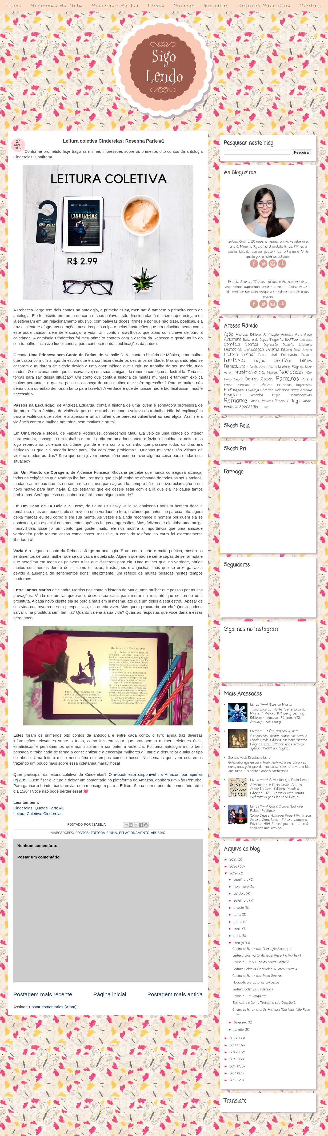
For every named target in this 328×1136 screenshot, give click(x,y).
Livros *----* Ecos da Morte (270, 704)
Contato (311, 6)
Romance (235, 401)
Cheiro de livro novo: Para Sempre (258, 975)
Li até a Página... (291, 366)
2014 (233, 1066)
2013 (233, 1073)
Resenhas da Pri (115, 6)
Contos (82, 833)
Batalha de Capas (255, 340)
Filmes (156, 6)
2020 (233, 866)
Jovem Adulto (268, 367)
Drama (272, 350)
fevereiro (241, 1022)
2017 (233, 1045)
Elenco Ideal (267, 355)
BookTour (292, 339)
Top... (266, 407)
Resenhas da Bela (57, 6)
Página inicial (109, 994)
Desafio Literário (297, 344)
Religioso (232, 395)
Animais (287, 334)
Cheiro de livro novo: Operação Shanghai (262, 949)
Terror (258, 407)
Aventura (232, 339)
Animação (271, 334)
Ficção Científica (272, 361)
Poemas (184, 6)
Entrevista (289, 355)
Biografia (276, 339)
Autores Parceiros (264, 6)
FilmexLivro (234, 366)
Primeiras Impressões (294, 385)
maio (238, 929)
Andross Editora (248, 334)
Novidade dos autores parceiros (256, 982)
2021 (233, 859)
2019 (233, 873)
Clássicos (306, 340)
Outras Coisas (259, 379)
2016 (233, 1052)
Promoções (234, 390)
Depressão (270, 345)
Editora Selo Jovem (296, 349)
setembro (241, 900)
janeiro (239, 1029)
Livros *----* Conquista (250, 996)
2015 (233, 1059)
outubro (240, 893)
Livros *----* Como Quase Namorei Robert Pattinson (276, 808)
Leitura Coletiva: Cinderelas (37, 813)
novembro (242, 886)
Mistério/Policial (249, 373)
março (239, 943)
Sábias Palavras (261, 401)
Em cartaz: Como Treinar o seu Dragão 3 (264, 1002)
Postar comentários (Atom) (52, 1007)
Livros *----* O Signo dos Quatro (274, 731)
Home (14, 6)
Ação (228, 334)
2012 (233, 1080)
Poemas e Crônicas (255, 385)
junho (238, 922)
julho (238, 914)
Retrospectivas (301, 395)
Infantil (252, 366)
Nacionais (291, 372)
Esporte (306, 355)
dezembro (241, 879)
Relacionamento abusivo (142, 833)
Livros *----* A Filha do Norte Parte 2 (261, 962)
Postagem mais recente (42, 994)
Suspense (244, 407)
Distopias (233, 350)
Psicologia (252, 390)
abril (238, 935)
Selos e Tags (287, 401)
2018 (233, 1038)
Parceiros (287, 379)
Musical (272, 373)
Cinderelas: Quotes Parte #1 (38, 808)
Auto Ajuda (303, 334)
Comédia (232, 345)
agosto (239, 907)
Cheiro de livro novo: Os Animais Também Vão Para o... (271, 1012)
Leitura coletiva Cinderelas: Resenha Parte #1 (267, 955)
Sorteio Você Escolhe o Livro (249, 757)
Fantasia (234, 360)
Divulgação (254, 350)
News (238, 379)
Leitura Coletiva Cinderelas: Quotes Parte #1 (265, 969)
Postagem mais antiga (175, 994)
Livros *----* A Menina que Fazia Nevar (279, 779)
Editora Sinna (104, 833)
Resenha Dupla (265, 395)
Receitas (216, 6)
